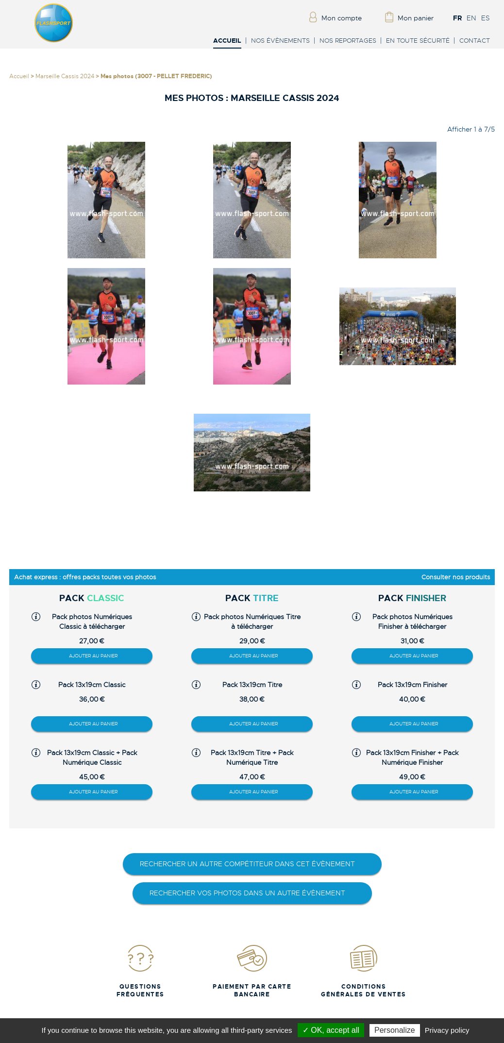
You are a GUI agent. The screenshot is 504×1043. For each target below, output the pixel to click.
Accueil (227, 41)
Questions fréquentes (141, 970)
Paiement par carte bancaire (252, 970)
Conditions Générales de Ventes (363, 970)
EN (471, 18)
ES (485, 18)
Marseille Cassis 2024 (64, 76)
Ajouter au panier (93, 656)
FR (457, 18)
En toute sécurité (418, 40)
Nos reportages (347, 40)
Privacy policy (447, 1030)
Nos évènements (280, 40)
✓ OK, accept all (330, 1030)
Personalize (394, 1030)
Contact (474, 40)
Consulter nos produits (455, 577)
